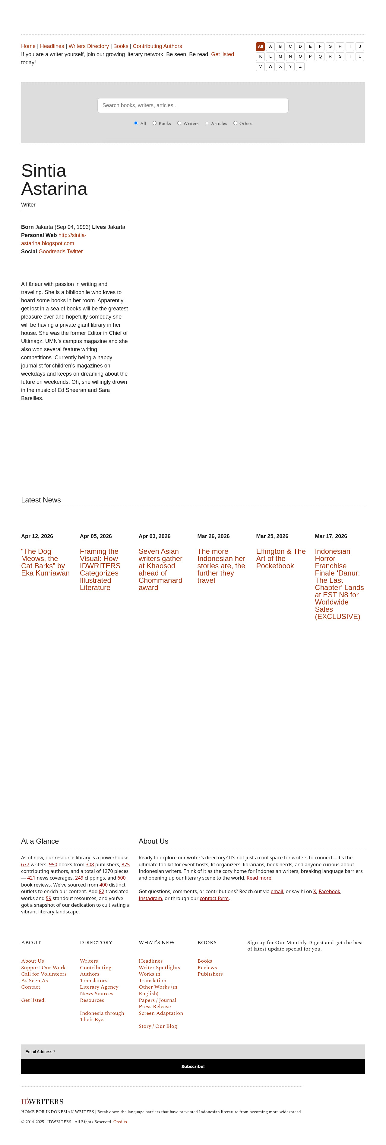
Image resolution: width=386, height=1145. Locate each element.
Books (120, 46)
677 (25, 864)
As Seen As (34, 981)
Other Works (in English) (158, 990)
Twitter (75, 252)
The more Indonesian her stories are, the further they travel (221, 565)
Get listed (222, 54)
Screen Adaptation (161, 1013)
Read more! (260, 877)
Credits (120, 1122)
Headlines (52, 46)
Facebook (329, 891)
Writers (188, 123)
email (277, 891)
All (260, 46)
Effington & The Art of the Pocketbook (281, 558)
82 (101, 891)
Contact (30, 987)
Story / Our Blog (158, 1026)
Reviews (207, 968)
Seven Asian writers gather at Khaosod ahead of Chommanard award (160, 569)
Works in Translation (152, 977)
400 (104, 884)
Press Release (155, 1006)
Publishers (210, 974)
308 (90, 864)
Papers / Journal (157, 1000)
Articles (216, 123)
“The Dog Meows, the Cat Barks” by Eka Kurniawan (45, 562)
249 (79, 877)
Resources (92, 1000)
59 (48, 898)
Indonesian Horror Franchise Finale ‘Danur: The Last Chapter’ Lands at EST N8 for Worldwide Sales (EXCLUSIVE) (339, 584)
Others (243, 123)
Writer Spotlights (159, 968)
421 (31, 877)
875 (126, 864)
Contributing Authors (157, 46)
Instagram (150, 898)
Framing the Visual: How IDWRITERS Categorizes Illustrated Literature (100, 569)
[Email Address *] (193, 1051)
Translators (93, 981)
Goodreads (52, 252)
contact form (214, 898)
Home (28, 46)
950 (53, 864)
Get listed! (33, 1000)
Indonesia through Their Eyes (102, 1016)
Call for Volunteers (44, 974)
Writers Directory (88, 46)
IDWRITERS (193, 13)
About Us (32, 961)
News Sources (96, 993)
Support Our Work (43, 968)
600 (121, 877)
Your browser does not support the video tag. (193, 727)
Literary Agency (99, 987)
